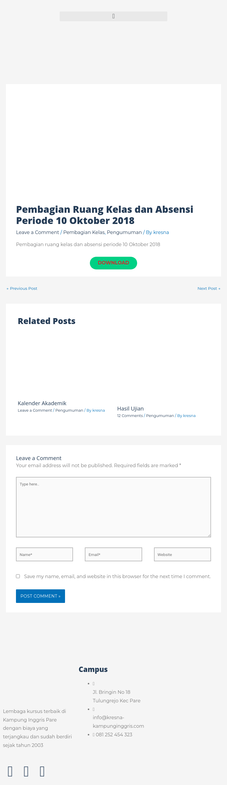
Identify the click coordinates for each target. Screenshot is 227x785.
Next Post (208, 288)
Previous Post (22, 288)
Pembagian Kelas (84, 232)
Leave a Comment (37, 232)
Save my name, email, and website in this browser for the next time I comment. (117, 577)
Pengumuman (124, 232)
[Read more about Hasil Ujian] (163, 366)
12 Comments (130, 416)
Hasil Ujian (130, 408)
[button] (113, 16)
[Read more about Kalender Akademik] (64, 364)
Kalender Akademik (42, 403)
